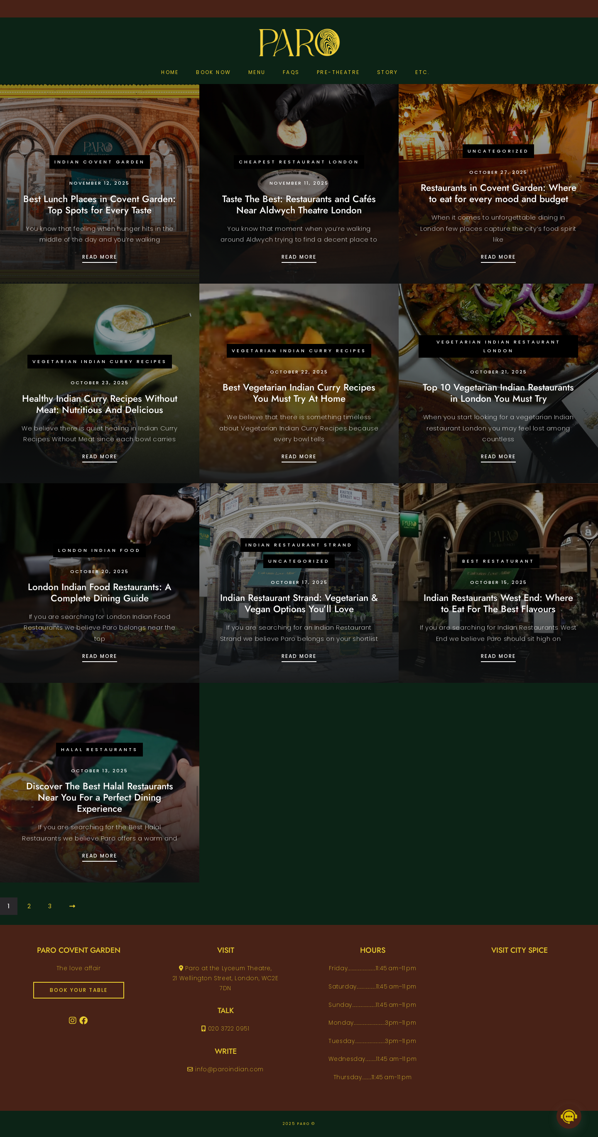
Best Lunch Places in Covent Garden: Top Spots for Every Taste (99, 204)
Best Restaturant (498, 561)
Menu (257, 72)
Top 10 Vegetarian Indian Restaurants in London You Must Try (498, 393)
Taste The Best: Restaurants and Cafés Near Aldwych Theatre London (299, 204)
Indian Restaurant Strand (299, 544)
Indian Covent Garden (99, 161)
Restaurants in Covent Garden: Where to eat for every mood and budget (498, 193)
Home (170, 72)
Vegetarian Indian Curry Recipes (99, 361)
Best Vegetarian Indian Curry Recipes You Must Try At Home (299, 393)
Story (387, 72)
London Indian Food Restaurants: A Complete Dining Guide (100, 592)
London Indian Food (99, 550)
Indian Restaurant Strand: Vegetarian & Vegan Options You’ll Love (299, 603)
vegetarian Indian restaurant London (498, 346)
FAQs (291, 72)
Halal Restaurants (99, 749)
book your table (79, 990)
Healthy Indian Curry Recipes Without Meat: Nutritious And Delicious (99, 404)
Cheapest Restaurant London (299, 161)
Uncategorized (498, 151)
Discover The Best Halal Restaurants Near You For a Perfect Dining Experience (99, 797)
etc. (422, 72)
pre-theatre (338, 72)
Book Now (213, 72)
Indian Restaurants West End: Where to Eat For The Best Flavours (498, 603)
